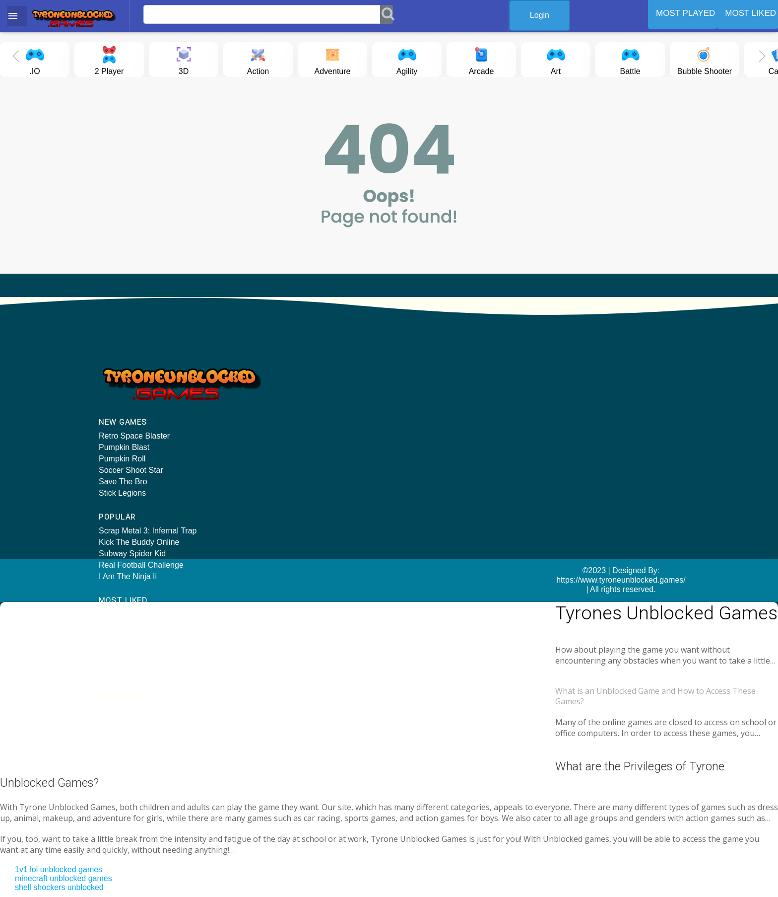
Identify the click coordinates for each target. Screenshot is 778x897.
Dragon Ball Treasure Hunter (596, 398)
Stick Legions (122, 494)
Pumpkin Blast (124, 449)
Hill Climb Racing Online (439, 375)
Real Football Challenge (290, 409)
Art (555, 58)
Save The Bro (123, 483)
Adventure (333, 58)
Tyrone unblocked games (576, 640)
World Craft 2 (568, 421)
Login (547, 15)
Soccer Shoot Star (131, 471)
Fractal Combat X (576, 375)
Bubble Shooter (704, 58)
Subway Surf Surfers (581, 432)
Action (258, 58)
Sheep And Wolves (578, 386)
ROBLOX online (424, 386)
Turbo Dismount (424, 432)
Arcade (481, 58)
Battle (630, 58)
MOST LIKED (750, 13)
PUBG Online (420, 409)
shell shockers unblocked (59, 851)
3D (183, 58)
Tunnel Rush (418, 421)
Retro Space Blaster (134, 437)
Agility (406, 58)
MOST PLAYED (685, 13)
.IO (34, 58)
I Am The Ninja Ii (277, 421)
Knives (557, 409)
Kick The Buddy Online (288, 386)
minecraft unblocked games (63, 842)
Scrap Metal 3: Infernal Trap (296, 375)
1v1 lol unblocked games (58, 833)
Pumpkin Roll (122, 460)
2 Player (109, 58)
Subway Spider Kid (281, 398)
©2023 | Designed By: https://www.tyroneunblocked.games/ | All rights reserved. (389, 577)
